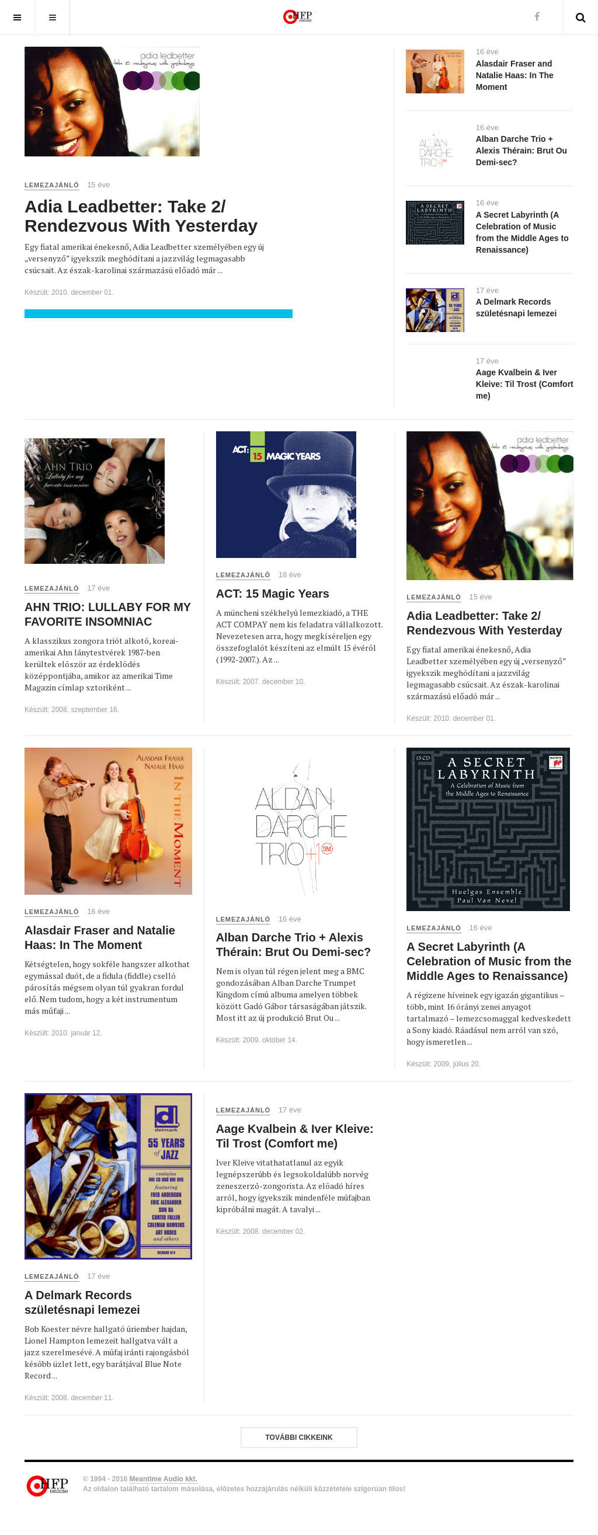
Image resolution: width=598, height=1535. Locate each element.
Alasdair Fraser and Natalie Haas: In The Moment (515, 75)
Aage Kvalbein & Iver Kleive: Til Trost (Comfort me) (524, 384)
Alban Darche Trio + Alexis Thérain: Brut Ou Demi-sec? (521, 150)
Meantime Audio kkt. (163, 1479)
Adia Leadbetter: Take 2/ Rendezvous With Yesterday (141, 216)
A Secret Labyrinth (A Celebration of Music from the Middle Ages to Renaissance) (488, 961)
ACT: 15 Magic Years (272, 593)
